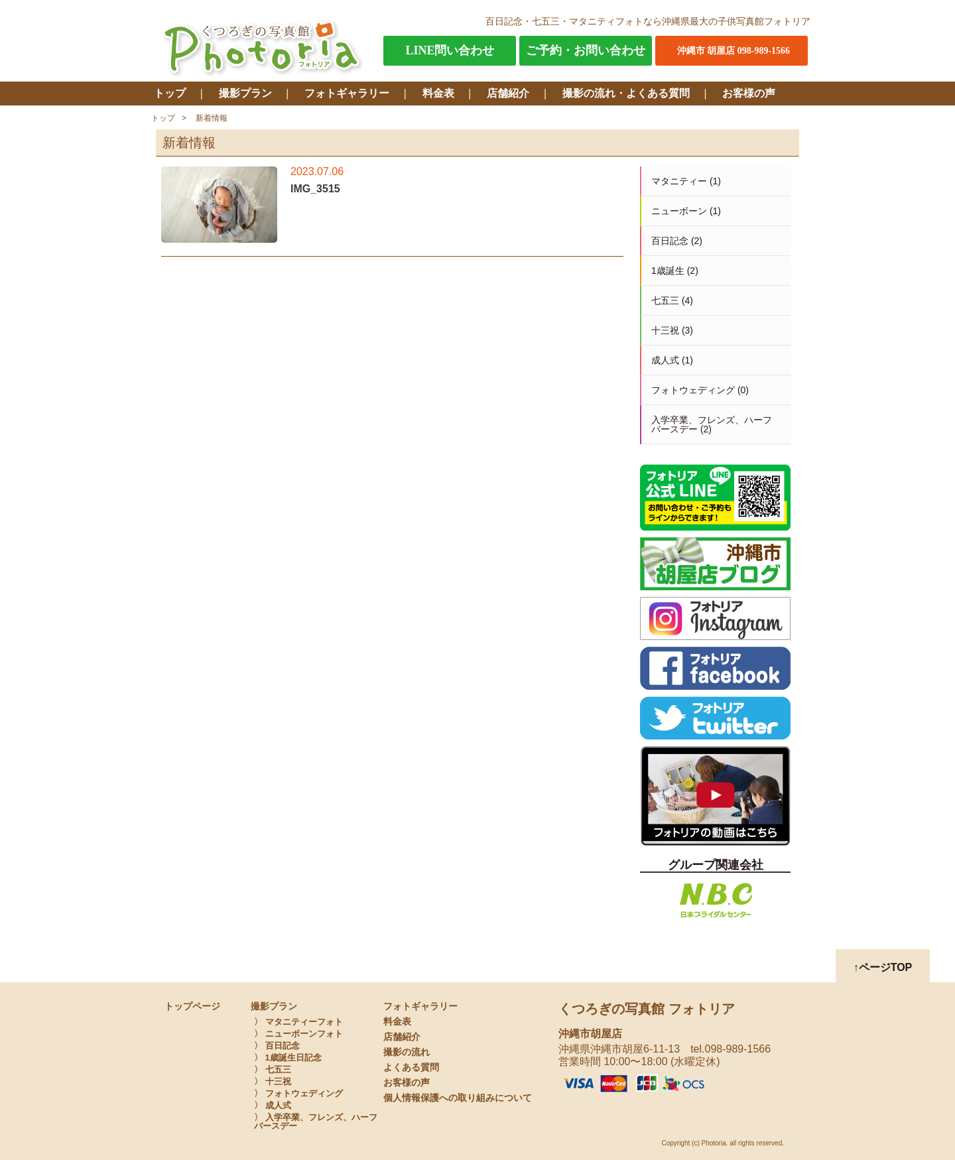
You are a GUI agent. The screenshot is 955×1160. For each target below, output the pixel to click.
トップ (170, 93)
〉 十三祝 (272, 1081)
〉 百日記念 (277, 1046)
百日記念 (669, 240)
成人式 (665, 360)
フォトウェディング (693, 390)
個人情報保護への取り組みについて (457, 1098)
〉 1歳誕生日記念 (288, 1058)
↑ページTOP (883, 967)
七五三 (665, 300)
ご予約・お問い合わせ (585, 50)
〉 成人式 (272, 1105)
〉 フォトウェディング (298, 1093)
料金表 (438, 93)
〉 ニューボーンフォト (298, 1034)
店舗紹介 (508, 93)
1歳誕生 (667, 270)
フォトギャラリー (346, 93)
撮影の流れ (406, 1052)
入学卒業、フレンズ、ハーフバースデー (711, 424)
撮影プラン (245, 93)
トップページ (192, 1006)
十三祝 (665, 330)
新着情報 (211, 118)
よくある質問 (411, 1067)
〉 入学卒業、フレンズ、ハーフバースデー (315, 1121)
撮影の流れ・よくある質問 (626, 93)
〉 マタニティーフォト (298, 1022)
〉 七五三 (272, 1069)
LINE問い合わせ (449, 50)
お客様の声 (748, 93)
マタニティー (679, 181)
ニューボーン (679, 211)
